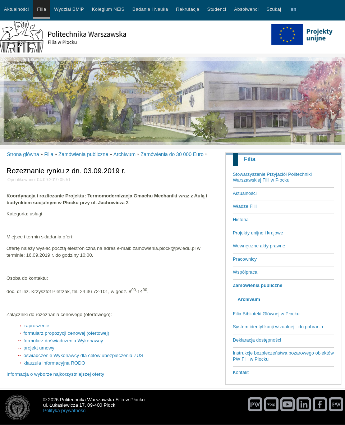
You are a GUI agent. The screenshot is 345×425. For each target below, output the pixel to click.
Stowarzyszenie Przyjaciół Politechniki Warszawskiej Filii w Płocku (272, 177)
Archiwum (249, 299)
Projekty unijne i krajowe (258, 233)
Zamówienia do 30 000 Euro (172, 154)
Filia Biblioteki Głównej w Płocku (266, 313)
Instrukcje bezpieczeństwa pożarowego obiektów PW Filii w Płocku (283, 356)
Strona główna (23, 154)
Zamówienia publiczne (257, 285)
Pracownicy (245, 259)
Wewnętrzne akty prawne (259, 245)
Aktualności (245, 193)
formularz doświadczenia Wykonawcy (63, 340)
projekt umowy (38, 348)
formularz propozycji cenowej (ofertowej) (66, 333)
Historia (241, 219)
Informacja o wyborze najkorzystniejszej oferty (55, 374)
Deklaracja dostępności (257, 340)
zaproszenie (36, 325)
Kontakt (241, 372)
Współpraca (245, 272)
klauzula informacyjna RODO (54, 363)
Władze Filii (245, 206)
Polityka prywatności (65, 410)
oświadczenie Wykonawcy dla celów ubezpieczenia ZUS (83, 355)
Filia (250, 159)
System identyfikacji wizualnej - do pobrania (278, 326)
